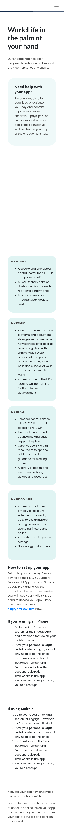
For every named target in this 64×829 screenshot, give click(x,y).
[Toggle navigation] (56, 5)
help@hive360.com (21, 609)
